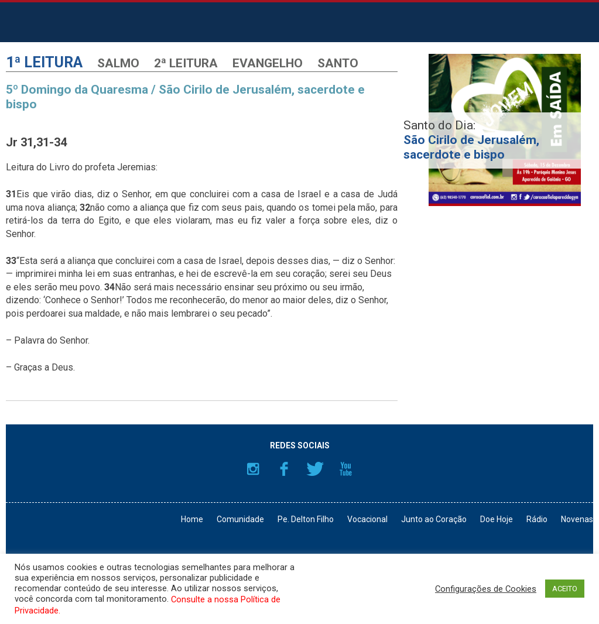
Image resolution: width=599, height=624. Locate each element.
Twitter (315, 469)
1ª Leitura (44, 62)
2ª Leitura (186, 63)
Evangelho (267, 63)
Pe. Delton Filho (306, 519)
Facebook (284, 469)
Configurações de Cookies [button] (485, 589)
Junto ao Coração (434, 519)
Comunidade (240, 519)
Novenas (577, 519)
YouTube (346, 469)
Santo (337, 63)
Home (192, 519)
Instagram (253, 469)
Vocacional (367, 519)
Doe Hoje (496, 519)
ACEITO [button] (564, 588)
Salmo (118, 63)
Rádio (536, 519)
